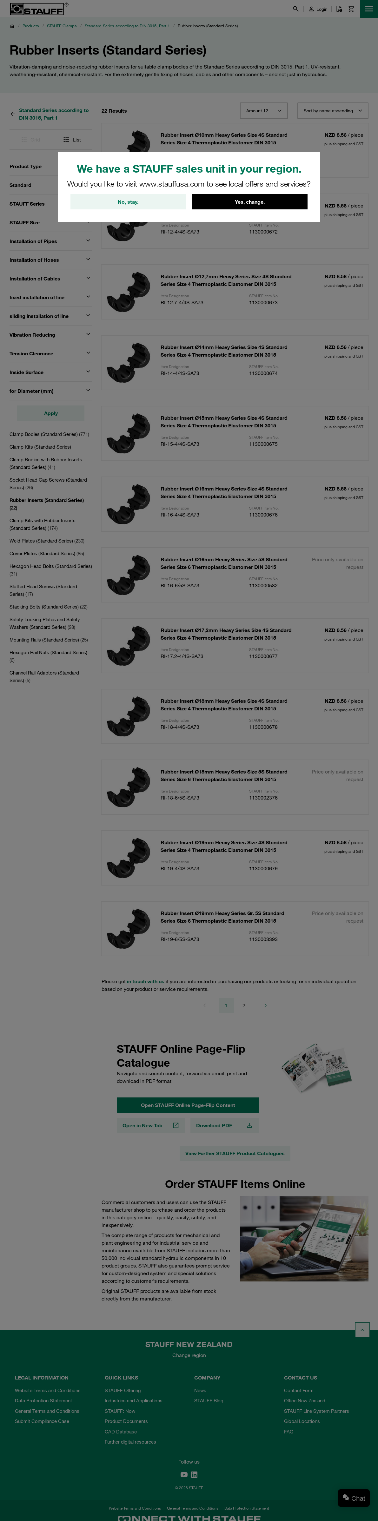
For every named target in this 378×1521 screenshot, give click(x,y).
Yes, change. (250, 202)
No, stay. (128, 202)
